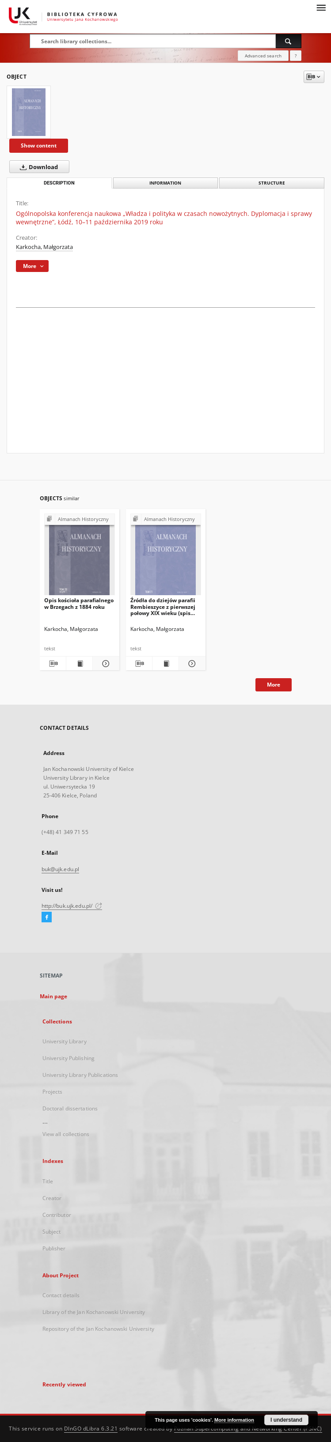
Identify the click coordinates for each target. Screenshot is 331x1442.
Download (37, 167)
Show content (39, 145)
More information (234, 1420)
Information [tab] (165, 183)
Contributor (56, 1215)
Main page (54, 996)
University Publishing (68, 1058)
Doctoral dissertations (70, 1108)
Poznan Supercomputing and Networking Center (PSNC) (248, 1428)
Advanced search (263, 56)
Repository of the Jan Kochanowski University (98, 1329)
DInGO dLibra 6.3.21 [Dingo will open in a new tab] (91, 1428)
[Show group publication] (79, 519)
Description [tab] (59, 183)
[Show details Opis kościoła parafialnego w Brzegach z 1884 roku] (104, 663)
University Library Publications (80, 1075)
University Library (64, 1041)
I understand (286, 1420)
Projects (52, 1091)
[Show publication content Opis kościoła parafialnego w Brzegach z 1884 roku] (79, 663)
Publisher (54, 1248)
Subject (51, 1231)
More (273, 684)
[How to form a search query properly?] (295, 55)
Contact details (61, 1295)
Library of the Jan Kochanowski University (93, 1312)
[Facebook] (47, 917)
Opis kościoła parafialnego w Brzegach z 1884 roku (79, 603)
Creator (52, 1198)
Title (47, 1181)
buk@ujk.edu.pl (61, 869)
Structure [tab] (272, 183)
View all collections (65, 1134)
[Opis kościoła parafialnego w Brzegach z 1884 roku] (79, 557)
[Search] (288, 41)
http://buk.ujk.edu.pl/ (72, 906)
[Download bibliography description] (53, 663)
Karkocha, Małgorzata (44, 247)
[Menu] (321, 7)
